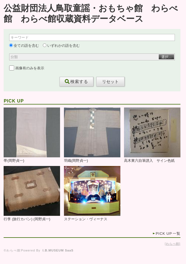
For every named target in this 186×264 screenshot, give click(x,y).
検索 (76, 81)
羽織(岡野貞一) (76, 161)
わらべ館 (172, 243)
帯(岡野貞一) (14, 161)
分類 (14, 57)
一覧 (168, 233)
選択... (166, 57)
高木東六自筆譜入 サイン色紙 (149, 161)
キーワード (20, 37)
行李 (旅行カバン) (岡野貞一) (27, 219)
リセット (110, 81)
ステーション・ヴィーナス (85, 219)
